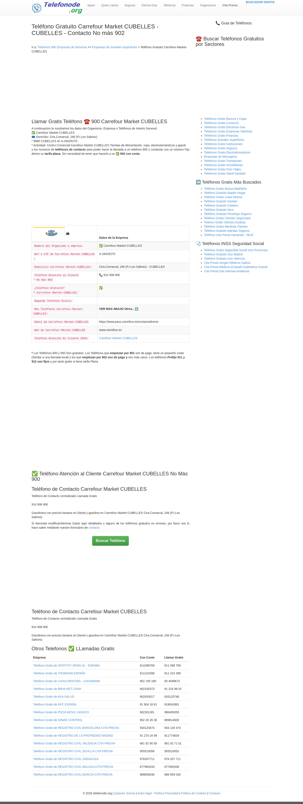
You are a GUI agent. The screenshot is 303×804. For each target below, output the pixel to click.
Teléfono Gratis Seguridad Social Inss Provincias (236, 250)
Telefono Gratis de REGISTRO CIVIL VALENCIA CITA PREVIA (74, 743)
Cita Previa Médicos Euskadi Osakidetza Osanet (235, 267)
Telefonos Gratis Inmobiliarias (223, 165)
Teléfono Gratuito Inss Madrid (223, 254)
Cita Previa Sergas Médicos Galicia (227, 262)
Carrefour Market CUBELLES (118, 338)
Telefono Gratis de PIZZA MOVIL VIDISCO (61, 712)
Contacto (214, 793)
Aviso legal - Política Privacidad (157, 793)
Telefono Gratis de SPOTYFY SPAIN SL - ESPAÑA (66, 665)
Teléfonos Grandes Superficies (224, 139)
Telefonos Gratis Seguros (220, 148)
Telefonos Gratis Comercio (221, 123)
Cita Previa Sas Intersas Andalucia (226, 271)
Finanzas (188, 5)
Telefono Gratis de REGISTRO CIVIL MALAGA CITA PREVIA (73, 766)
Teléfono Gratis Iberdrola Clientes (226, 226)
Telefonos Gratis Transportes (223, 161)
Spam (91, 5)
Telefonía (169, 5)
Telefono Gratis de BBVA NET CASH (57, 689)
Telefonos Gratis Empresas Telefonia (228, 131)
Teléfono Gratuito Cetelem (221, 205)
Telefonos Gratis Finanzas (221, 135)
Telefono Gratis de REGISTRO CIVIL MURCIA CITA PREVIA (73, 774)
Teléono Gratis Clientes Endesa (224, 222)
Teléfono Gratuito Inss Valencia (224, 258)
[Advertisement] (110, 85)
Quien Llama (109, 5)
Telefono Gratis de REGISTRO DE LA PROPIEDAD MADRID (73, 735)
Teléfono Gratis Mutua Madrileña (225, 188)
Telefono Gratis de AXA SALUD (53, 696)
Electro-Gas (149, 5)
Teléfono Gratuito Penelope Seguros (228, 214)
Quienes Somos (125, 793)
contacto (94, 527)
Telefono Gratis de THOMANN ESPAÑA (59, 673)
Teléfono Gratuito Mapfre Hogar (224, 193)
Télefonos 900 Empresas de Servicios (62, 47)
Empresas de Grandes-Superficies (114, 47)
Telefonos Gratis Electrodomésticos (227, 152)
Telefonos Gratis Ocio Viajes (222, 169)
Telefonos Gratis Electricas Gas (224, 127)
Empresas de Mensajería (220, 156)
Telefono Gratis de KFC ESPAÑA (54, 704)
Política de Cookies (193, 793)
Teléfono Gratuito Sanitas (220, 201)
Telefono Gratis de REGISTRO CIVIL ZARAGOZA (65, 759)
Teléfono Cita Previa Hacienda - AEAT (229, 235)
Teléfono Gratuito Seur (219, 209)
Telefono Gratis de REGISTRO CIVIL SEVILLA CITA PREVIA (73, 751)
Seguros (129, 5)
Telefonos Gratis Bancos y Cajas (225, 118)
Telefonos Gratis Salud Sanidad (224, 173)
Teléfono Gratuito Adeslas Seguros (227, 230)
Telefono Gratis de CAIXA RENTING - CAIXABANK (66, 681)
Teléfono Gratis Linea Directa (223, 197)
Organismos (208, 5)
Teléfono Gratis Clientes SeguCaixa (227, 218)
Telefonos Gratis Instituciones (223, 144)
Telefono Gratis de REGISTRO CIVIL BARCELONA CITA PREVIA (76, 727)
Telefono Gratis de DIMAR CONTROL (58, 720)
